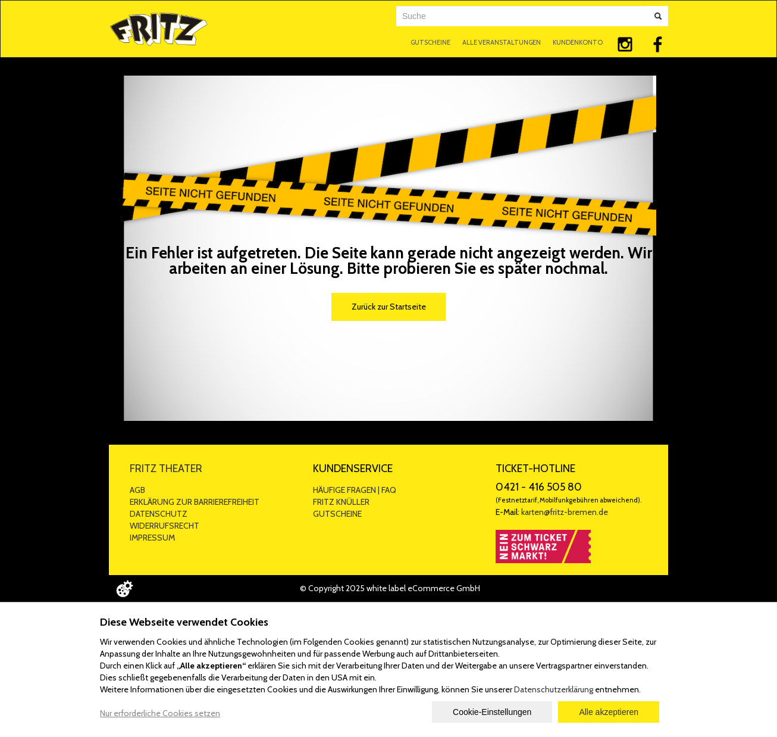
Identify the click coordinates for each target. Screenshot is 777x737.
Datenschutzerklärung (553, 689)
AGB (137, 490)
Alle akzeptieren (608, 712)
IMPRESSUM (152, 537)
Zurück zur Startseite (389, 306)
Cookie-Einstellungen (492, 712)
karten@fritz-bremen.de (564, 512)
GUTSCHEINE (430, 42)
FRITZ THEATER (166, 468)
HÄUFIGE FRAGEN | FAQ (354, 490)
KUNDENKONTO (578, 42)
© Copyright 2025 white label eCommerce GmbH (390, 588)
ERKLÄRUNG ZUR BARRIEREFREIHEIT (194, 501)
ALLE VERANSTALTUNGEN (501, 42)
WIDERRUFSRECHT (164, 525)
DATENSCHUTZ (158, 513)
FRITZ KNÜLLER (341, 501)
